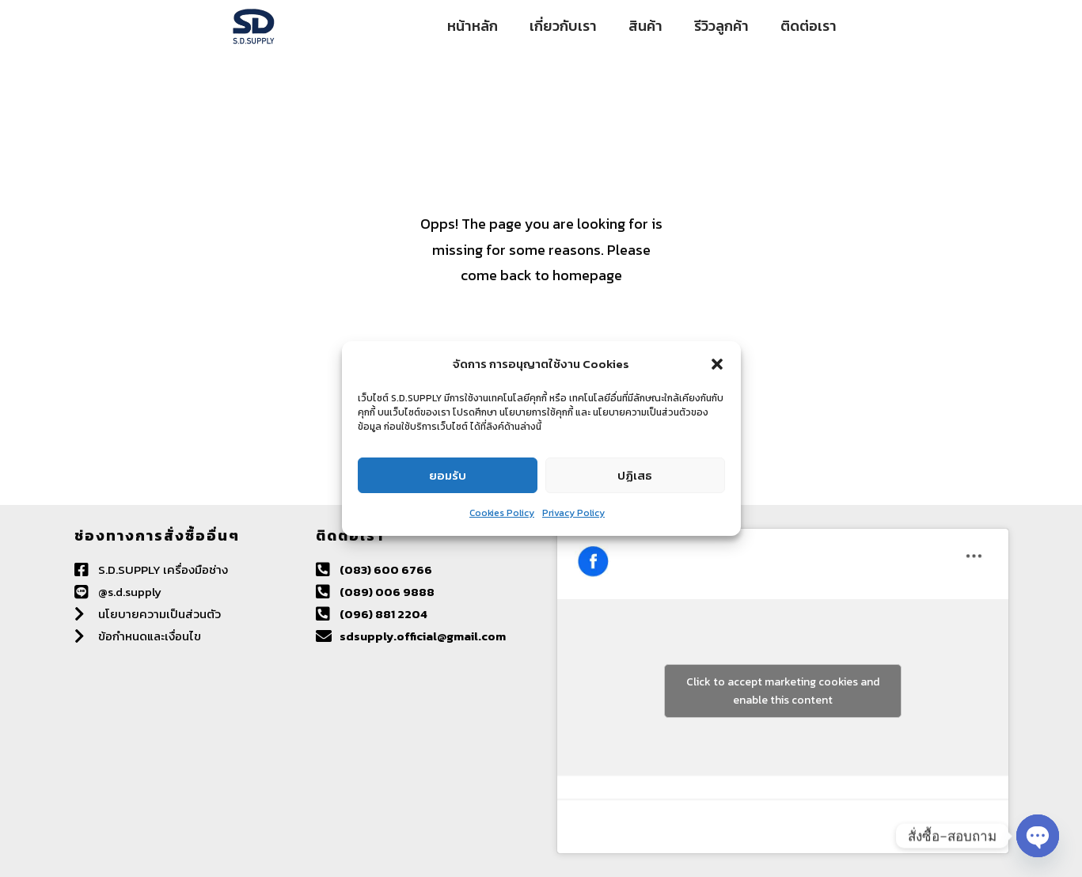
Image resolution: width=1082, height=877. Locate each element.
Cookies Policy (501, 513)
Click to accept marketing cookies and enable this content (782, 691)
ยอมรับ (447, 475)
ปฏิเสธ (634, 475)
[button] (717, 364)
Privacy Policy (573, 513)
